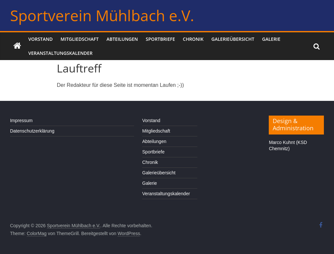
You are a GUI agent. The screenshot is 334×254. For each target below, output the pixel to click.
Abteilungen (122, 39)
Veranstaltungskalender (60, 53)
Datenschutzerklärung (32, 131)
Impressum (21, 120)
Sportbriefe (160, 39)
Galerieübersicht (232, 39)
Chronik (193, 39)
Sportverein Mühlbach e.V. (102, 15)
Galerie (271, 39)
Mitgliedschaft (80, 39)
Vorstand (40, 39)
